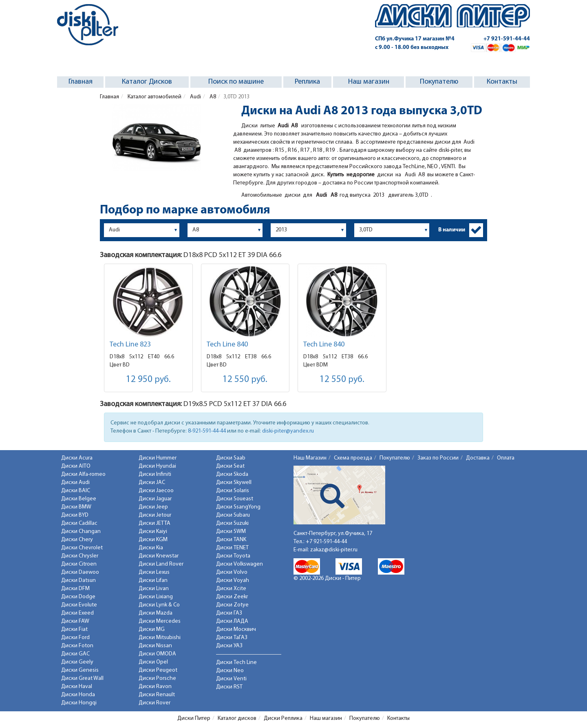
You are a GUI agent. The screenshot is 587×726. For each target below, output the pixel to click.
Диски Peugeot (158, 670)
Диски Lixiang (156, 597)
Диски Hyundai (157, 466)
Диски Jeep (153, 507)
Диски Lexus (154, 572)
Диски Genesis (80, 670)
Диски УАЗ (229, 646)
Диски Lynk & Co (159, 605)
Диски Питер (193, 718)
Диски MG (152, 629)
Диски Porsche (157, 678)
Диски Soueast (234, 499)
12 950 (148, 379)
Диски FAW (75, 621)
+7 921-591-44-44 (506, 39)
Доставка (478, 458)
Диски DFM (75, 589)
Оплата (505, 458)
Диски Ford (75, 638)
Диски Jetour (155, 515)
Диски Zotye (232, 605)
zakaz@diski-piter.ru (333, 550)
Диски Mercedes (160, 621)
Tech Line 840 (227, 345)
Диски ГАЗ (229, 613)
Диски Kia (151, 548)
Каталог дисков (237, 718)
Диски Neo (230, 671)
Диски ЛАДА (232, 621)
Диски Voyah (232, 580)
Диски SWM (231, 531)
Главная (80, 82)
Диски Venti (231, 679)
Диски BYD (74, 515)
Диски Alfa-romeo (83, 474)
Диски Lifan (153, 580)
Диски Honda (78, 695)
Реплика (307, 82)
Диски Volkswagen (239, 564)
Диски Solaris (232, 491)
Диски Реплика (283, 718)
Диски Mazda (155, 613)
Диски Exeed (77, 613)
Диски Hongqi (79, 703)
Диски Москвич (236, 629)
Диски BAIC (75, 491)
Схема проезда (353, 458)
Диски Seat (230, 466)
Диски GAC (75, 654)
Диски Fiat (74, 629)
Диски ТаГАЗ (231, 638)
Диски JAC (152, 483)
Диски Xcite (231, 589)
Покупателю (439, 82)
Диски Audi (75, 483)
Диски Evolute (79, 605)
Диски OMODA (157, 654)
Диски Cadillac (79, 523)
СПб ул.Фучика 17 (415, 39)
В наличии (451, 230)
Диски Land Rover (161, 564)
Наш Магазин (310, 458)
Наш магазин (368, 82)
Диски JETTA (154, 523)
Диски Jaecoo (156, 491)
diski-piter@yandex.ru (288, 431)
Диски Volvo (231, 572)
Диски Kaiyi (153, 531)
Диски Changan (81, 531)
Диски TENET (232, 548)
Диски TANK (231, 540)
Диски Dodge (78, 597)
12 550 (245, 379)
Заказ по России (438, 458)
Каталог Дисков (147, 82)
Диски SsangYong (238, 507)
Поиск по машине (236, 82)
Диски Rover (154, 703)
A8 (212, 97)
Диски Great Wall (82, 678)
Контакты (502, 82)
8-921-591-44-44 (207, 431)
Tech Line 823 (130, 345)
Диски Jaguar (155, 499)
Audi (195, 97)
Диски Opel (153, 662)
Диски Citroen (79, 564)
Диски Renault (157, 695)
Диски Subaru (233, 515)
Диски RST (229, 687)
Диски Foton (77, 646)
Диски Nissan (155, 646)
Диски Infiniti (155, 474)
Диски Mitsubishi (160, 638)
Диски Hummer (158, 458)
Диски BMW (76, 507)
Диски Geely (77, 662)
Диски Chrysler (79, 556)
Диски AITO (75, 466)
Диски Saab (230, 458)
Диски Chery (77, 540)
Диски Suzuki (232, 523)
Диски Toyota (233, 556)
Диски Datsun (78, 580)
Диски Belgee (78, 499)
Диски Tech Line (236, 662)
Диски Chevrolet (82, 548)
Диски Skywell (234, 483)
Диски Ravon (155, 687)
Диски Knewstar (159, 556)
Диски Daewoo (80, 572)
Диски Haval (76, 687)
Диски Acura (77, 458)
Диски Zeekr (232, 597)
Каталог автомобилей (153, 97)
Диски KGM (153, 540)
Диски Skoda (232, 474)
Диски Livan (154, 589)
